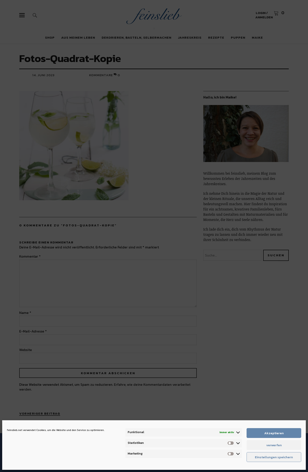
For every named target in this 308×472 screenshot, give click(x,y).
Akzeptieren (274, 433)
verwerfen (274, 445)
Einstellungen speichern (274, 457)
